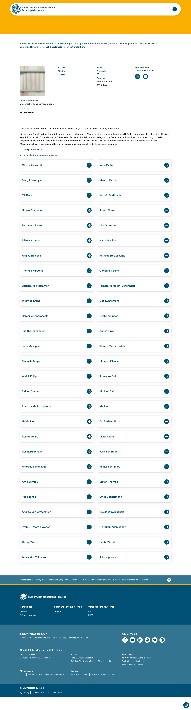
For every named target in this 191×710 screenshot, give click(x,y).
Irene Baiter (107, 170)
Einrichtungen (67, 48)
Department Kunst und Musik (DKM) (98, 48)
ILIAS (90, 625)
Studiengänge (129, 48)
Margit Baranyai (32, 185)
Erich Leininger (109, 324)
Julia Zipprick (108, 570)
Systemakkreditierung (54, 688)
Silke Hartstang (32, 247)
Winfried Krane (32, 308)
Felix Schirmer (109, 462)
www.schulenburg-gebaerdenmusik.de (39, 160)
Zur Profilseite (27, 117)
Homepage (25, 113)
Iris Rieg (104, 416)
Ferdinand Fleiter (33, 232)
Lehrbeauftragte (56, 51)
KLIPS (90, 628)
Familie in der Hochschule (102, 688)
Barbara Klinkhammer (36, 293)
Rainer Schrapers (110, 478)
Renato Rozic (31, 447)
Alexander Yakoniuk (35, 570)
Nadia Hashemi (109, 247)
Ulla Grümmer (108, 232)
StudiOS (57, 625)
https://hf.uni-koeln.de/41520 (73, 593)
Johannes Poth (109, 385)
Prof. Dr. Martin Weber (37, 539)
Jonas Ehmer (108, 216)
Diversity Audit (104, 674)
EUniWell (34, 671)
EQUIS (31, 688)
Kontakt (84, 651)
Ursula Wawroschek (112, 524)
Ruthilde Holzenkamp (113, 262)
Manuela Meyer (32, 370)
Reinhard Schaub (33, 462)
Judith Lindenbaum (35, 339)
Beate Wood (107, 555)
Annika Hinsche (32, 262)
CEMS (22, 688)
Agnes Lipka (107, 339)
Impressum (74, 651)
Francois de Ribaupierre (38, 416)
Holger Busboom (33, 216)
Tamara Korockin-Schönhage (119, 293)
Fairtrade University (79, 688)
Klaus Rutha (107, 447)
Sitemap (62, 651)
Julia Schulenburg (76, 51)
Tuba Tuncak (30, 508)
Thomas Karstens (33, 278)
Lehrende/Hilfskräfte (32, 51)
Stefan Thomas (109, 493)
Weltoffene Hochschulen (133, 674)
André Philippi (31, 385)
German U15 (46, 671)
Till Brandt (29, 201)
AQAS (39, 688)
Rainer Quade (31, 401)
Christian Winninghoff (114, 539)
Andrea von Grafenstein (38, 524)
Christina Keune (110, 278)
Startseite (24, 625)
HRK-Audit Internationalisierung (136, 671)
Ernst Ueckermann (111, 508)
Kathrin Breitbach (111, 201)
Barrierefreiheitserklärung (45, 651)
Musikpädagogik (33, 10)
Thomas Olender (110, 370)
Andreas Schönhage (35, 478)
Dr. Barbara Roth (110, 432)
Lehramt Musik (148, 48)
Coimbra (24, 671)
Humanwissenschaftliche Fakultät (39, 7)
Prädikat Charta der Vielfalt (83, 674)
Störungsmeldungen (29, 628)
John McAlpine (32, 355)
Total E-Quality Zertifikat (82, 671)
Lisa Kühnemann (110, 308)
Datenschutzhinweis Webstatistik (47, 706)
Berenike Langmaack (36, 324)
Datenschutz (25, 651)
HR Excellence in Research (134, 678)
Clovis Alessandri (33, 170)
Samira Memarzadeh (113, 355)
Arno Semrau (30, 493)
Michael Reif (107, 401)
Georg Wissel (31, 555)
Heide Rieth (30, 432)
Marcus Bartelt (109, 185)
